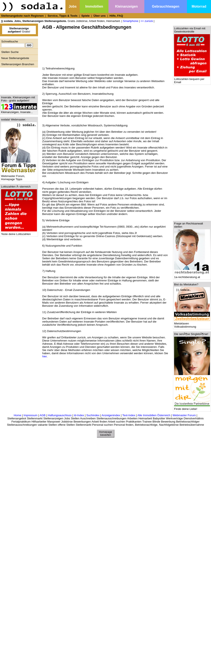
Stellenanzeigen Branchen (17, 64)
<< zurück (147, 21)
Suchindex (92, 415)
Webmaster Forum (184, 415)
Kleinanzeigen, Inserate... (19, 111)
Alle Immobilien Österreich (153, 415)
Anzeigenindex (111, 415)
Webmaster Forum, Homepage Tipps (19, 176)
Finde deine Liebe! (192, 407)
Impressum (30, 415)
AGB (43, 415)
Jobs (72, 6)
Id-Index (79, 415)
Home (17, 415)
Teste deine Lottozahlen (19, 233)
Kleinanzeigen (126, 6)
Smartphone (130, 21)
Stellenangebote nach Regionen (22, 15)
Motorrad (199, 6)
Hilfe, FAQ (116, 15)
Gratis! (19, 30)
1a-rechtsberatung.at (192, 276)
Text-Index (128, 415)
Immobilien (94, 6)
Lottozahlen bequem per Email (192, 79)
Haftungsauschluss (60, 415)
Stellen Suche (10, 52)
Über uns (99, 15)
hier (44, 356)
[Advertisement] (18, 79)
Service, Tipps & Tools (62, 15)
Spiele (85, 15)
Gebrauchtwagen (165, 6)
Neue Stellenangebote (15, 58)
